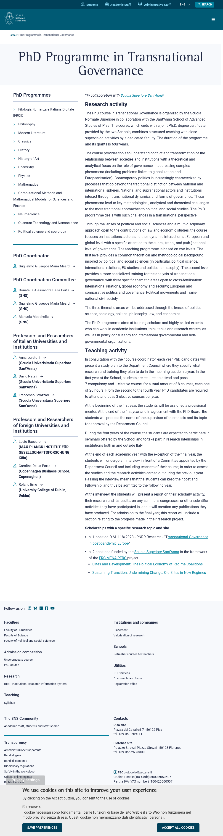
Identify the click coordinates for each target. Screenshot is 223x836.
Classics (25, 141)
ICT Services (122, 672)
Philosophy (27, 124)
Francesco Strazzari (35, 410)
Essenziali (34, 809)
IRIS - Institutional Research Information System (38, 683)
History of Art (29, 158)
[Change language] (189, 4)
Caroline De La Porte (36, 481)
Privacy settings (26, 782)
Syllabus (10, 702)
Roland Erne (29, 500)
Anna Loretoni (30, 373)
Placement (121, 628)
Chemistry (26, 166)
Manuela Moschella (34, 332)
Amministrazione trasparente (24, 750)
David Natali (29, 392)
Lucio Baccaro (31, 457)
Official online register (19, 778)
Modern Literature (32, 132)
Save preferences (42, 830)
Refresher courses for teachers (135, 653)
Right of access (15, 784)
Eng (185, 4)
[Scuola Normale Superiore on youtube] (52, 606)
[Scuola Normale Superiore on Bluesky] (35, 606)
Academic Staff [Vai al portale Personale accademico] (123, 4)
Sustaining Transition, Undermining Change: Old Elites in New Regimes (149, 572)
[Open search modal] (204, 5)
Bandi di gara (13, 756)
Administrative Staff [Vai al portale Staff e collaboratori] (159, 4)
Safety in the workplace (20, 773)
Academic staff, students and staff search (34, 726)
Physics (24, 175)
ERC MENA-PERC (113, 558)
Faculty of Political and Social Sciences (31, 639)
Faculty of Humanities (19, 628)
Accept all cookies (178, 830)
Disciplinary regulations (20, 767)
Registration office (126, 683)
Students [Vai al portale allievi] (94, 4)
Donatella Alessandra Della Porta (45, 300)
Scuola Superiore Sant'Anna (142, 95)
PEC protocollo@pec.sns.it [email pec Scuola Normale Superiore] (135, 772)
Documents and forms (129, 678)
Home (12, 35)
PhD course (12, 664)
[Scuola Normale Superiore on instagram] (29, 606)
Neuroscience (29, 213)
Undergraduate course (20, 658)
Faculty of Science (17, 634)
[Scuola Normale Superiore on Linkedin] (41, 606)
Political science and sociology (43, 236)
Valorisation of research (130, 634)
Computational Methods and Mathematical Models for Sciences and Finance (44, 198)
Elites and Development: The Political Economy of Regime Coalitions (147, 564)
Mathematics (29, 183)
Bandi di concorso (16, 761)
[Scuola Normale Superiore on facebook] (46, 606)
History (24, 149)
